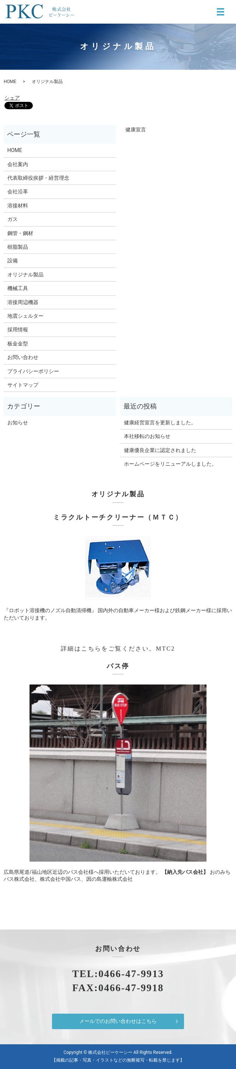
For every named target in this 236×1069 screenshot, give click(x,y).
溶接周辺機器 (22, 302)
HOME (10, 81)
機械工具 (17, 288)
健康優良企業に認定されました (160, 450)
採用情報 (17, 329)
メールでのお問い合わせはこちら (118, 1021)
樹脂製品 (17, 247)
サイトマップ (22, 385)
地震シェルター (25, 316)
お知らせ (17, 422)
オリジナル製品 (25, 274)
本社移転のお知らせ (147, 436)
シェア (12, 98)
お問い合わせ (22, 357)
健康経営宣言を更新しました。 (160, 422)
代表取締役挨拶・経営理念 (38, 178)
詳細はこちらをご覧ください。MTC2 (118, 648)
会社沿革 (17, 191)
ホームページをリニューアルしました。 (170, 464)
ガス (12, 219)
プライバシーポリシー (33, 371)
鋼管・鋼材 (20, 233)
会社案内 (17, 164)
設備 (12, 260)
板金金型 (17, 343)
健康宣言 (133, 129)
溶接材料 (17, 205)
